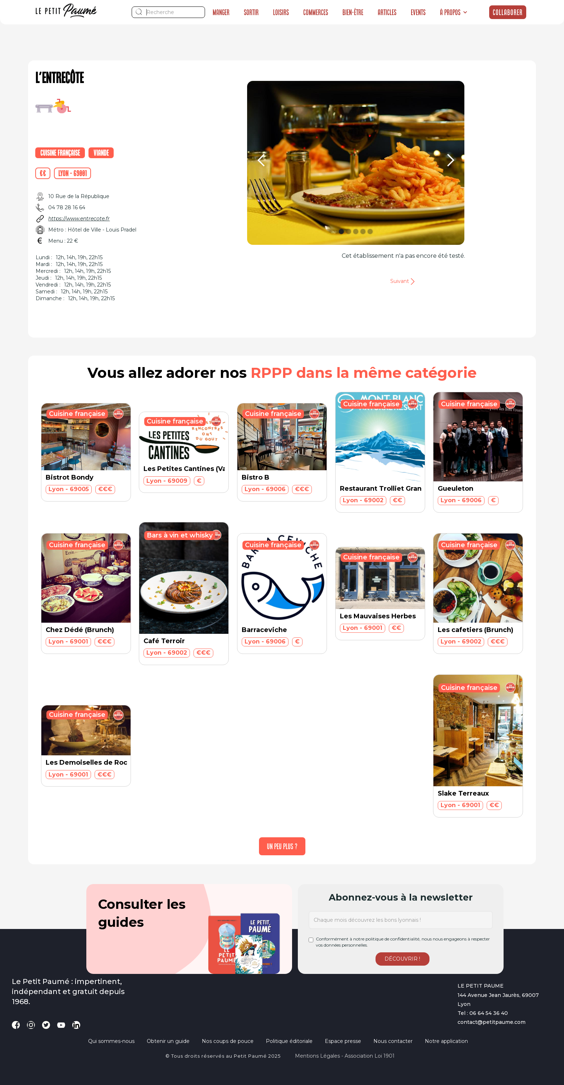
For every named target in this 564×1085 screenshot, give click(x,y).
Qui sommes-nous (111, 1041)
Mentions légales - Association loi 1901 (345, 1056)
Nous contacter (393, 1041)
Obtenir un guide (168, 1041)
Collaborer (508, 12)
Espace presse (343, 1041)
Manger (221, 12)
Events (418, 12)
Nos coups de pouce (228, 1041)
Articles (387, 12)
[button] (454, 12)
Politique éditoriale (289, 1041)
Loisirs (281, 12)
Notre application (446, 1041)
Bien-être (352, 12)
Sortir (251, 12)
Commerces (315, 12)
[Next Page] (282, 846)
